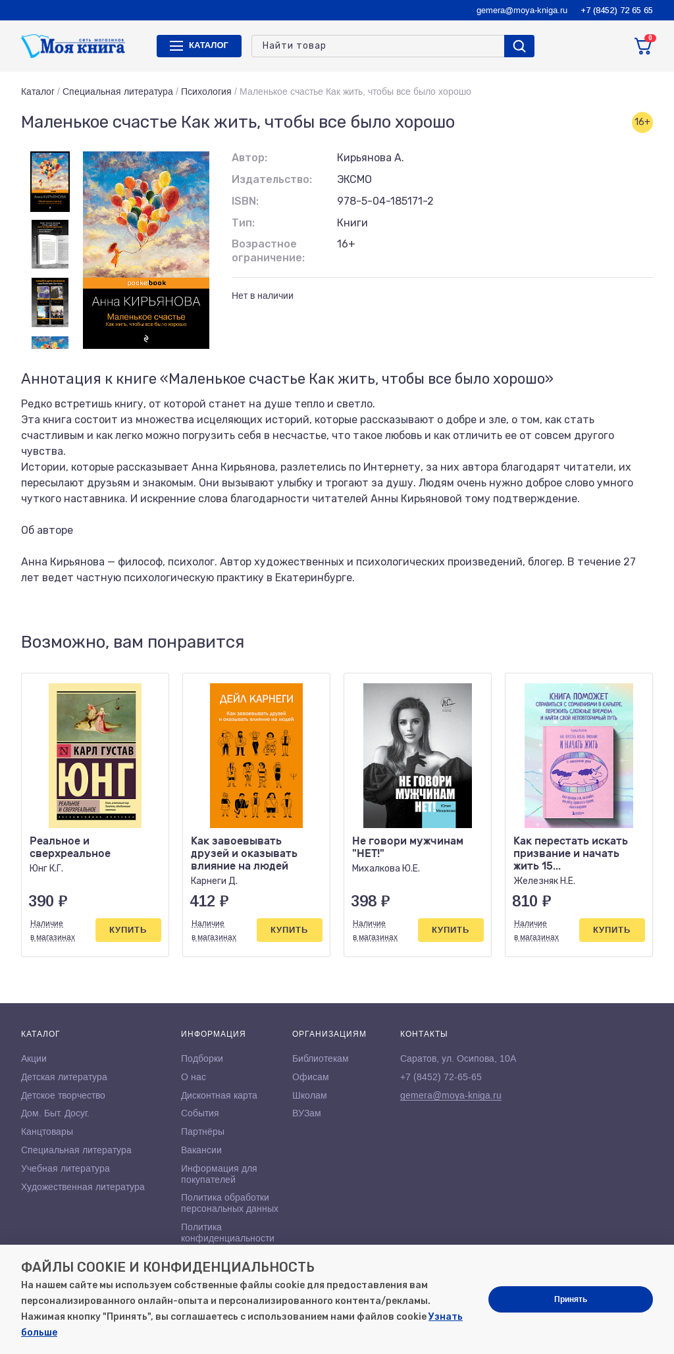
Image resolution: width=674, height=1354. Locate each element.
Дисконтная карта (219, 1095)
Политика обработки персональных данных (229, 1203)
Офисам (310, 1077)
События (200, 1113)
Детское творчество (63, 1095)
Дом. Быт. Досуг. (55, 1113)
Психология (206, 91)
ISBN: (245, 201)
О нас (193, 1077)
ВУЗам (306, 1113)
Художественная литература (83, 1187)
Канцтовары (47, 1131)
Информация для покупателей (219, 1174)
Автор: (249, 157)
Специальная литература (118, 91)
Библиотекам (320, 1058)
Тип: (243, 223)
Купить (128, 930)
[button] (615, 642)
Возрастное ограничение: (268, 251)
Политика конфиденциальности (227, 1232)
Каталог (38, 91)
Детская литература (64, 1077)
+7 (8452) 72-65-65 (441, 1077)
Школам (309, 1095)
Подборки (202, 1058)
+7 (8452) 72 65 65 (617, 10)
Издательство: (272, 179)
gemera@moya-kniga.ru (522, 10)
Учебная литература (65, 1168)
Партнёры (202, 1131)
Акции (34, 1058)
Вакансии (201, 1150)
